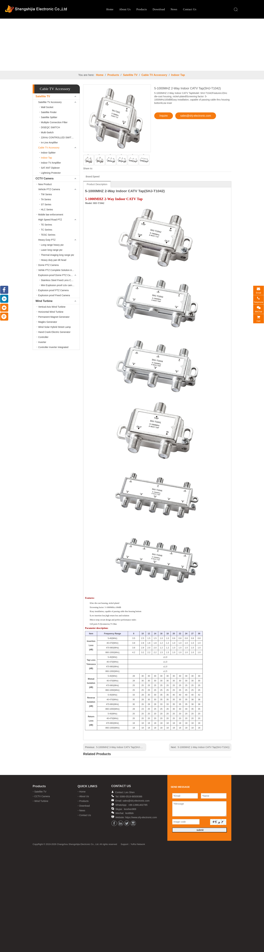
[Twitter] (126, 823)
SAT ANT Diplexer (50, 167)
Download (148, 9)
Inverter (42, 342)
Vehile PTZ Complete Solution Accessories (59, 270)
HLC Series (47, 209)
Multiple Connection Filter (54, 122)
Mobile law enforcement (50, 214)
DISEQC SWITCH (50, 127)
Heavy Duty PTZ (47, 239)
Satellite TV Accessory (50, 102)
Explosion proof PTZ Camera (53, 290)
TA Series (46, 199)
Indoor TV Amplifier (51, 162)
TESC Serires (48, 234)
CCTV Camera (45, 178)
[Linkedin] (120, 823)
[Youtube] (133, 823)
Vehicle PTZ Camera (49, 189)
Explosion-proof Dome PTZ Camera (57, 275)
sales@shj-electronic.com (195, 115)
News (163, 9)
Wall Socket (47, 107)
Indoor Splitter (48, 152)
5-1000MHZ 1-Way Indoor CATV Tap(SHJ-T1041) (203, 747)
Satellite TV (130, 75)
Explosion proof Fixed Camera (54, 295)
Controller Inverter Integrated (53, 347)
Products (131, 9)
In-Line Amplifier (49, 142)
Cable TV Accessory (154, 75)
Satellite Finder (49, 112)
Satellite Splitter (49, 117)
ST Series (46, 204)
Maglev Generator (47, 322)
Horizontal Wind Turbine (50, 311)
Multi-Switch (47, 132)
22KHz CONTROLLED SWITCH (58, 137)
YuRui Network (138, 832)
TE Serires (46, 224)
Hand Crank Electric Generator (54, 332)
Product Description (97, 184)
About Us (115, 9)
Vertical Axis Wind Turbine (51, 306)
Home (99, 9)
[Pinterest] (4, 317)
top (257, 937)
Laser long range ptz (51, 250)
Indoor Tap (178, 75)
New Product (45, 184)
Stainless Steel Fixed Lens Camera (59, 280)
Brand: (89, 176)
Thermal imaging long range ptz (57, 255)
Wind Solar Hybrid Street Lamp (54, 327)
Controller (43, 337)
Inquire (163, 115)
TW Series (46, 194)
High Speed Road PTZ (50, 219)
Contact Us (179, 9)
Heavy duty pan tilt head (53, 260)
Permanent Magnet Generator (54, 317)
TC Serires (46, 229)
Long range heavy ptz (52, 245)
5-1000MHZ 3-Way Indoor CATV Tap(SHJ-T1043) (122, 747)
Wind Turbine (44, 301)
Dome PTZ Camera (48, 265)
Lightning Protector (51, 172)
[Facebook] (114, 823)
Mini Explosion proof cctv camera (58, 285)
